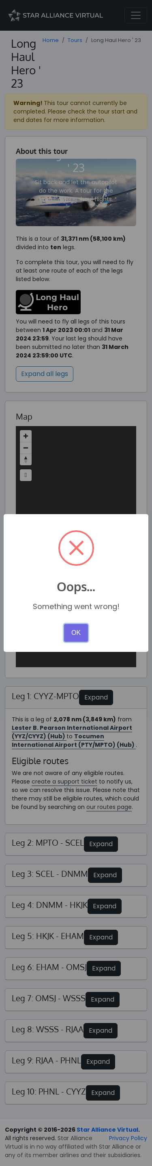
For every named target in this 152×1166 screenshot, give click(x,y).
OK (76, 632)
